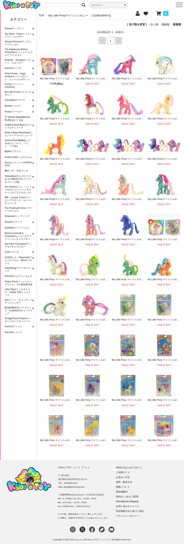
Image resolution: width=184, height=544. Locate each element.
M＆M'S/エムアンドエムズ (18, 276)
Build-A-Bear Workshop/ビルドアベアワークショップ (19, 134)
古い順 (154, 24)
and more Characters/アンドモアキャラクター (18, 245)
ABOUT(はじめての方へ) (129, 466)
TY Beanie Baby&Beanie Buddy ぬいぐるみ (17, 118)
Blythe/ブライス (13, 151)
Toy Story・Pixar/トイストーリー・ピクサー (18, 35)
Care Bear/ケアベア (15, 100)
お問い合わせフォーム (127, 505)
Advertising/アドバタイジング (18, 269)
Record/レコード (13, 332)
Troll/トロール (12, 252)
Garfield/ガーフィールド (17, 227)
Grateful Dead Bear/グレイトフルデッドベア (18, 126)
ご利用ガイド (123, 471)
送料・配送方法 (124, 481)
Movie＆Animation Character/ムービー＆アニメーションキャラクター (18, 236)
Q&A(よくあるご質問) (127, 495)
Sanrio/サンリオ (13, 68)
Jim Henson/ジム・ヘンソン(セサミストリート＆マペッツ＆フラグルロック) (18, 189)
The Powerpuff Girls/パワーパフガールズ (19, 209)
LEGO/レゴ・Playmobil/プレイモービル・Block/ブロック (18, 260)
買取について (123, 485)
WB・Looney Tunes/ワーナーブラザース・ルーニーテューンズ (19, 200)
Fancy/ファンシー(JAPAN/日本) (18, 164)
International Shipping (127, 500)
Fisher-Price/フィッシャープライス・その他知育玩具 (19, 283)
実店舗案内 (122, 490)
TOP (41, 15)
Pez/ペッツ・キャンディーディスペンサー (19, 301)
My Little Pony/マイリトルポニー (18, 93)
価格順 (166, 24)
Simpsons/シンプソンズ (17, 216)
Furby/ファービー (14, 111)
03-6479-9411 (71, 482)
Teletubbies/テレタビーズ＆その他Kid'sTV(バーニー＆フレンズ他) (18, 179)
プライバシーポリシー (127, 514)
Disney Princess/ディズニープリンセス (18, 43)
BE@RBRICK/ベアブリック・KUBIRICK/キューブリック (19, 310)
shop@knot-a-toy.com (74, 486)
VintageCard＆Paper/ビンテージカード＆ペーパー (18, 320)
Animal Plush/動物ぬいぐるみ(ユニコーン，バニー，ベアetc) (17, 143)
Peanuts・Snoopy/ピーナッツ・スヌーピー (18, 61)
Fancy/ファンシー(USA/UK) (14, 85)
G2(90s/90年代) (101, 15)
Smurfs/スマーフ (13, 222)
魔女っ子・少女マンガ (16, 170)
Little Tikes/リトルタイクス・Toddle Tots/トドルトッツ (18, 292)
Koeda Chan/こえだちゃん (18, 157)
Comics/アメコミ (13, 326)
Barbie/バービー (13, 106)
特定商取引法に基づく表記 (130, 510)
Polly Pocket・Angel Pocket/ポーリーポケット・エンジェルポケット (17, 76)
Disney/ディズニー (14, 28)
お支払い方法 (123, 476)
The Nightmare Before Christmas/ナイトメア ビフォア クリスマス (19, 52)
